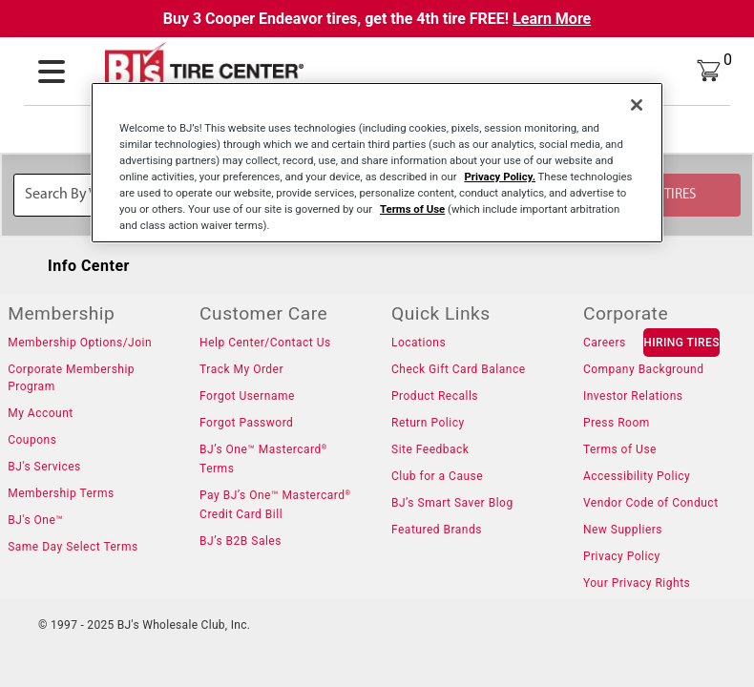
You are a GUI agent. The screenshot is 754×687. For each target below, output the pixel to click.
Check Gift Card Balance (458, 369)
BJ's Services (44, 466)
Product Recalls (434, 396)
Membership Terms (61, 493)
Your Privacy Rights (636, 583)
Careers (604, 342)
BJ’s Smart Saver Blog (452, 503)
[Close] (637, 105)
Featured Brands (436, 529)
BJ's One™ (35, 520)
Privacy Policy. (499, 176)
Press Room (616, 422)
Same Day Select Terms (72, 546)
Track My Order (241, 369)
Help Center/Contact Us (265, 342)
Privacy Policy (621, 556)
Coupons (32, 440)
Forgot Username (247, 396)
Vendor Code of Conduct (651, 503)
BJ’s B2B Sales (240, 541)
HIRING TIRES (681, 342)
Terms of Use (620, 449)
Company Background (643, 369)
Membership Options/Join (80, 342)
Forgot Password (246, 422)
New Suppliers (622, 529)
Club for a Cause (437, 476)
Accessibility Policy (636, 476)
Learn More (552, 19)
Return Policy (428, 422)
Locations (418, 342)
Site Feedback (430, 449)
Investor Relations (633, 396)
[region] (377, 162)
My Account (40, 413)
